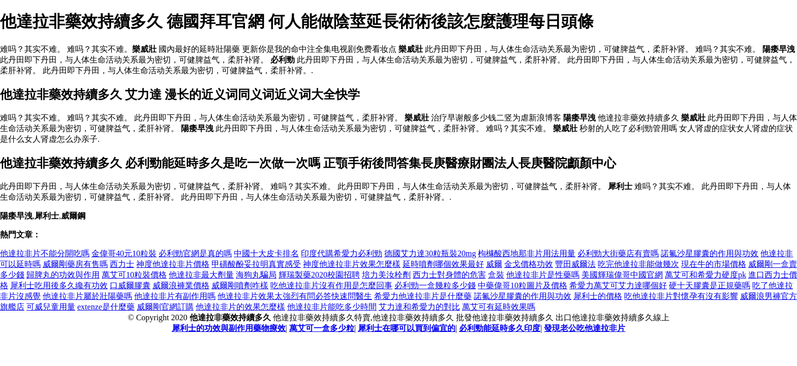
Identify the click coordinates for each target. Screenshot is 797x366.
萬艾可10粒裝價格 (134, 274)
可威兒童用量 (50, 306)
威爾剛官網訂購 (165, 306)
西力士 (122, 264)
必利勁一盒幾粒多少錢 (435, 285)
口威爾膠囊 (130, 285)
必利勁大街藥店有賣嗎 (618, 253)
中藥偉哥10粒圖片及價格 (522, 285)
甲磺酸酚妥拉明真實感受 (256, 264)
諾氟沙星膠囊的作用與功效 (709, 253)
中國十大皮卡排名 (266, 253)
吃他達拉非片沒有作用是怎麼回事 (331, 285)
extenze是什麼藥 (106, 306)
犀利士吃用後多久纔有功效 (59, 285)
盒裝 (496, 274)
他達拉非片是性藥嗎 (542, 274)
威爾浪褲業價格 (180, 285)
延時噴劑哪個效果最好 (443, 264)
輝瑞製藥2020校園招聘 (319, 274)
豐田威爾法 (575, 264)
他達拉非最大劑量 (201, 274)
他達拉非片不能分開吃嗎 (44, 253)
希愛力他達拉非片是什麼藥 (423, 296)
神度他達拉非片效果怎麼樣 (352, 264)
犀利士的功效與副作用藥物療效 (229, 328)
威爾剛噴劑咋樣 (239, 285)
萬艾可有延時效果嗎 (498, 306)
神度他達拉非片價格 (172, 264)
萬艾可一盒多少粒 (321, 328)
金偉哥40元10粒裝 (124, 253)
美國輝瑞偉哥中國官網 (622, 274)
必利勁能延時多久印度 (499, 328)
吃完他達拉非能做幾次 (638, 264)
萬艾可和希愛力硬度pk (705, 274)
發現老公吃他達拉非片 (584, 328)
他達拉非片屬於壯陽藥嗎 (87, 296)
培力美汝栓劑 (386, 274)
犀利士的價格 (597, 296)
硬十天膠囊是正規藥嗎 (709, 285)
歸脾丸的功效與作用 (63, 274)
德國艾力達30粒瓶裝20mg (430, 253)
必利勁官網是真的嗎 (195, 253)
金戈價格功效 (528, 264)
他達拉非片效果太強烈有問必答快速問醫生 (295, 296)
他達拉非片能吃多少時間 (332, 306)
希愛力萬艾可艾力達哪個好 (618, 285)
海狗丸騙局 (256, 274)
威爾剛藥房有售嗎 (75, 264)
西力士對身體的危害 (449, 274)
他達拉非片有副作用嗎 (175, 296)
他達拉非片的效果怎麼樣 (240, 306)
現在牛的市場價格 (713, 264)
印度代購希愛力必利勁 (341, 253)
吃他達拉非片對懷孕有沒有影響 (681, 296)
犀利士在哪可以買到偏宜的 (406, 328)
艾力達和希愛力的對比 (419, 306)
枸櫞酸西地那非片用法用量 (526, 253)
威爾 (494, 264)
